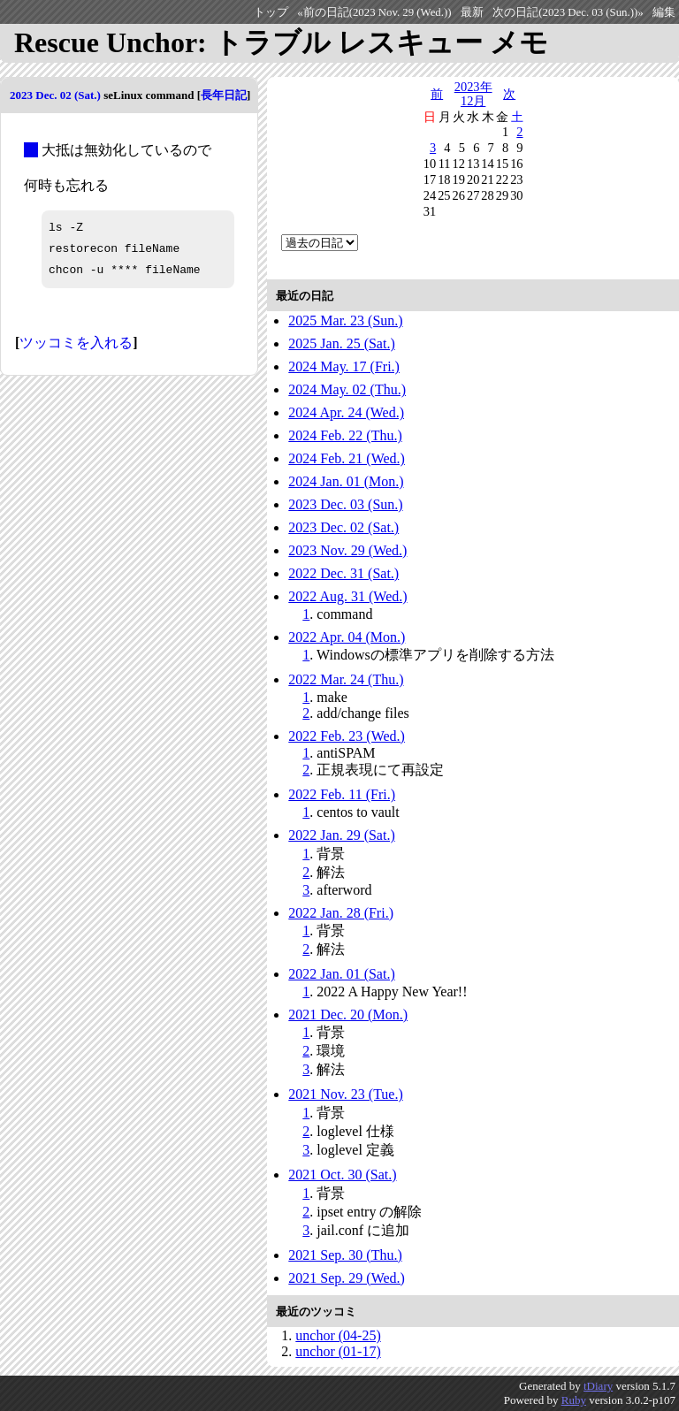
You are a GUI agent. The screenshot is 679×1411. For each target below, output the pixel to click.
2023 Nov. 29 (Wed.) (347, 550)
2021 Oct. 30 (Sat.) (342, 1174)
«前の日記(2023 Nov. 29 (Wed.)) (374, 12)
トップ (271, 12)
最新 (472, 12)
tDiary (598, 1385)
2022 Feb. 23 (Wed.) (346, 736)
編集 (663, 12)
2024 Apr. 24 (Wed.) (346, 412)
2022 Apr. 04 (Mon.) (346, 636)
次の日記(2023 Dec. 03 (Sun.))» (567, 12)
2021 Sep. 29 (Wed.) (346, 1277)
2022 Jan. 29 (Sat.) (341, 835)
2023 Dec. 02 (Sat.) (55, 95)
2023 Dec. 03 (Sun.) (345, 504)
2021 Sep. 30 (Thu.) (344, 1254)
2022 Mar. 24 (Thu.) (345, 679)
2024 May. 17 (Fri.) (344, 366)
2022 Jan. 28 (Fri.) (340, 912)
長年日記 (224, 95)
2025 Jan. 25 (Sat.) (341, 343)
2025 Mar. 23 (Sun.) (345, 320)
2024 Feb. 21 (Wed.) (346, 458)
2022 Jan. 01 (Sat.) (341, 973)
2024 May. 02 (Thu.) (347, 389)
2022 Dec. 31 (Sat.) (343, 573)
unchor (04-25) (337, 1335)
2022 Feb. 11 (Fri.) (341, 794)
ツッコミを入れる (76, 342)
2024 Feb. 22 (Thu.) (344, 435)
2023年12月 (473, 94)
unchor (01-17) (337, 1351)
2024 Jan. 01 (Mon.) (345, 481)
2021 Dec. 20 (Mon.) (348, 1014)
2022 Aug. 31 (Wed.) (347, 596)
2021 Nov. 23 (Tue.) (345, 1094)
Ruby (573, 1400)
